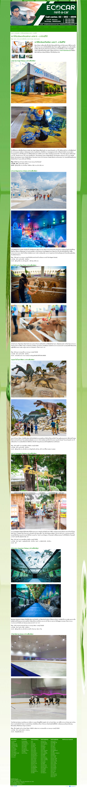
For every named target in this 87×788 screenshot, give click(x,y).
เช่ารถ (18, 39)
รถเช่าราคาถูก (30, 39)
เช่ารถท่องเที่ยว (17, 33)
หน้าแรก (12, 33)
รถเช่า (15, 39)
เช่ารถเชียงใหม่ (23, 39)
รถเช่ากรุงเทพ (37, 39)
